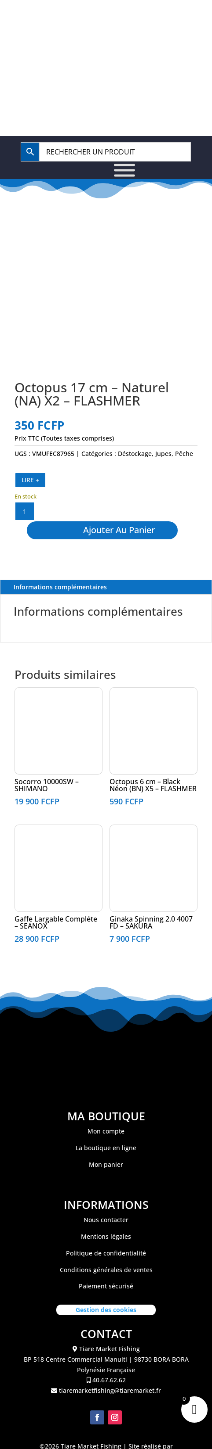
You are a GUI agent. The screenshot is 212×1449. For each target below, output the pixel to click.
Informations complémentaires (60, 602)
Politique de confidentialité (106, 1268)
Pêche (184, 453)
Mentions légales (106, 1251)
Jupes (163, 453)
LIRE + (30, 480)
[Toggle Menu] (124, 170)
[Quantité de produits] (24, 511)
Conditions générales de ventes (106, 1284)
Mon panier (106, 1179)
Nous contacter (106, 1234)
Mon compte (106, 1146)
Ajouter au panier (135, 537)
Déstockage (135, 453)
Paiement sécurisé (106, 1301)
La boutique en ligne (106, 1162)
